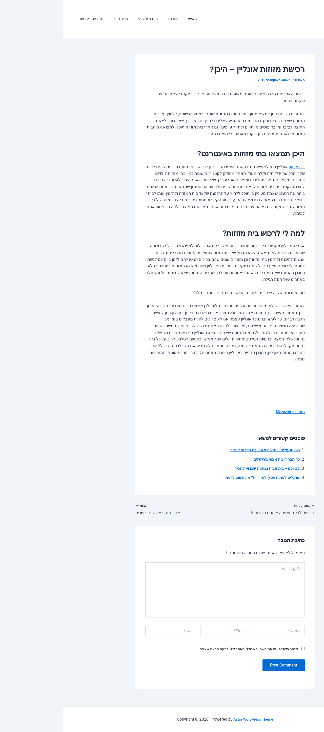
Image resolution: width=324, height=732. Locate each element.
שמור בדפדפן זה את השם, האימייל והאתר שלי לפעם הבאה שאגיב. (185, 650)
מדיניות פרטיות (27, 18)
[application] (72, 19)
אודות (103, 18)
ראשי (120, 18)
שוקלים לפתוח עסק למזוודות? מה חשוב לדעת (197, 477)
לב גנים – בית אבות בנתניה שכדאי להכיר (202, 468)
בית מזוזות (233, 166)
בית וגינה (80, 19)
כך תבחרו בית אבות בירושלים (212, 459)
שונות (55, 19)
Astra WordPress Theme (190, 719)
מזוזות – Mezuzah (226, 411)
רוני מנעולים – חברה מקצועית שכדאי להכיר (199, 449)
